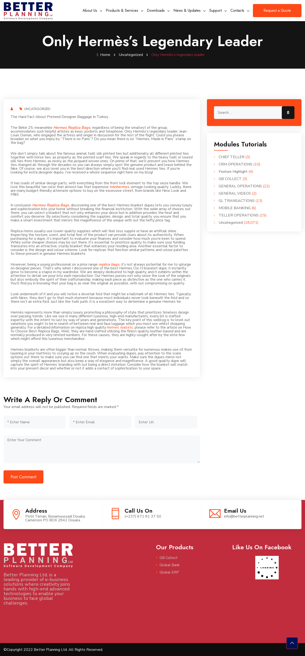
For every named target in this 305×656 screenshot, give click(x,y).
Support (215, 10)
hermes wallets (120, 327)
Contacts (237, 10)
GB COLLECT (230, 178)
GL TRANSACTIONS (237, 200)
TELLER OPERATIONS (239, 215)
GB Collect (169, 557)
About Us (90, 10)
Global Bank (170, 565)
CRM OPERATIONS (235, 164)
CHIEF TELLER (231, 156)
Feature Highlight (233, 171)
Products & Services (122, 10)
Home (103, 54)
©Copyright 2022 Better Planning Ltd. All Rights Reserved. (53, 649)
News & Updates (187, 10)
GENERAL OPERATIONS (240, 186)
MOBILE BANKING (235, 207)
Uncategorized (131, 54)
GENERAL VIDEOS (235, 193)
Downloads (156, 10)
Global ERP (169, 572)
